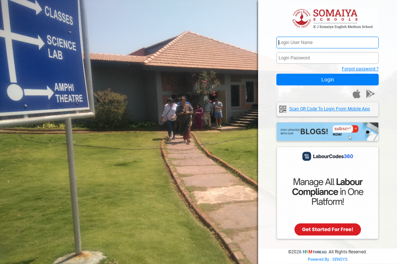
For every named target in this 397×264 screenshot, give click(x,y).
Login (327, 79)
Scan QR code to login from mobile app (329, 108)
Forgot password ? (360, 69)
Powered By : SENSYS (328, 259)
